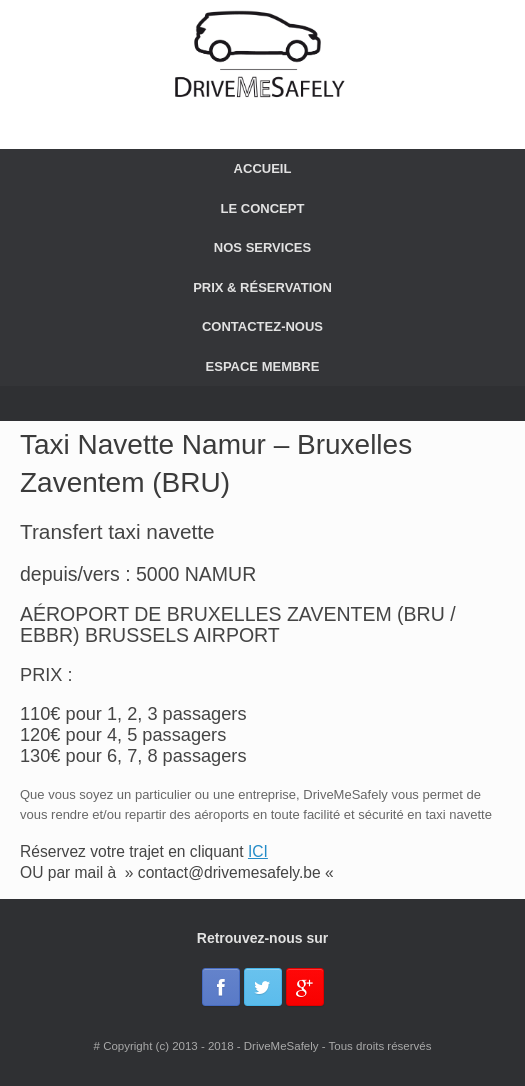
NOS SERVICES (262, 247)
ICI (258, 851)
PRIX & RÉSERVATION (262, 287)
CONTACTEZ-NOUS (262, 326)
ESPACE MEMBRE (263, 366)
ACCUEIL (263, 168)
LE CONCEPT (263, 208)
